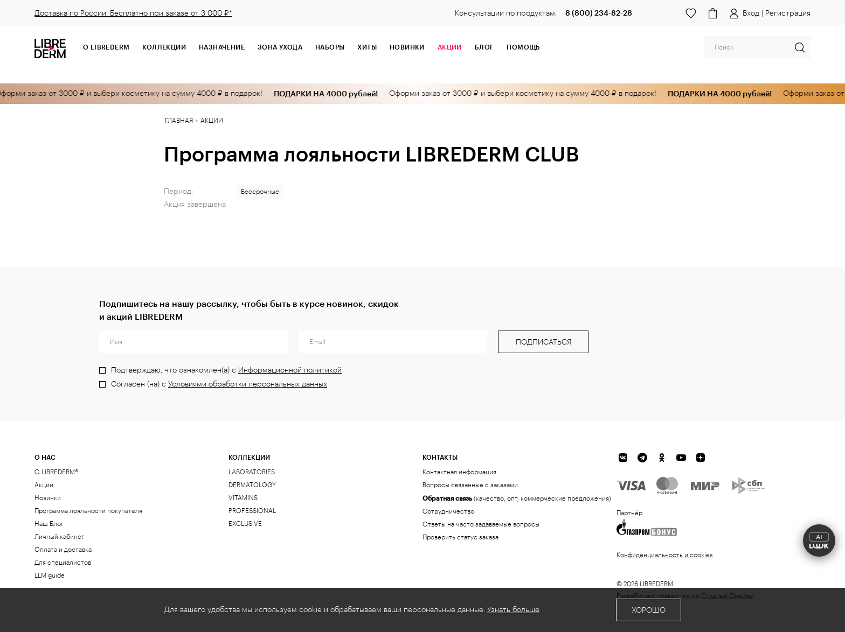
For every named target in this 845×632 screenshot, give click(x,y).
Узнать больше (513, 610)
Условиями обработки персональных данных (247, 384)
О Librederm (106, 47)
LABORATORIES (251, 472)
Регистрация (788, 13)
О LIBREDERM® (56, 472)
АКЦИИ (450, 47)
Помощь (523, 47)
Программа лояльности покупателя (88, 511)
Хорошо (649, 610)
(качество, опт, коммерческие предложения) (516, 498)
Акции (43, 485)
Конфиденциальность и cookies (665, 555)
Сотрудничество (448, 511)
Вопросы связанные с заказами (470, 485)
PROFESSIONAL (252, 511)
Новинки (407, 47)
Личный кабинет (59, 536)
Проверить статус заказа (460, 537)
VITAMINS (243, 498)
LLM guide (49, 575)
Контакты (440, 457)
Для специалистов (62, 562)
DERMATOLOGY (252, 485)
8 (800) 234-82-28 (598, 12)
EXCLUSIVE (245, 524)
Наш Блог (49, 524)
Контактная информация (459, 472)
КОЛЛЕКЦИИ (249, 457)
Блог (484, 47)
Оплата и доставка (63, 549)
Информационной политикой (290, 370)
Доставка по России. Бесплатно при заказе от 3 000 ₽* (133, 13)
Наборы (329, 47)
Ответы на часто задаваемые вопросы (480, 524)
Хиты (367, 47)
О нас (45, 457)
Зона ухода (280, 47)
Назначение (222, 47)
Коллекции (164, 47)
